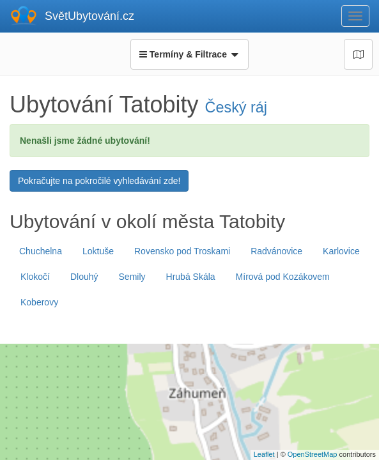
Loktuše (98, 251)
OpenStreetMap (312, 454)
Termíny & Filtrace (189, 54)
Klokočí (35, 277)
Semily (132, 277)
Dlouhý (84, 277)
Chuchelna (40, 251)
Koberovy (39, 302)
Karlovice (341, 251)
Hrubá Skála (190, 277)
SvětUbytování (89, 16)
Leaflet (264, 454)
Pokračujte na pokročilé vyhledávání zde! (99, 181)
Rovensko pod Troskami (182, 251)
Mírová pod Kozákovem (283, 277)
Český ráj (236, 107)
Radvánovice (276, 251)
